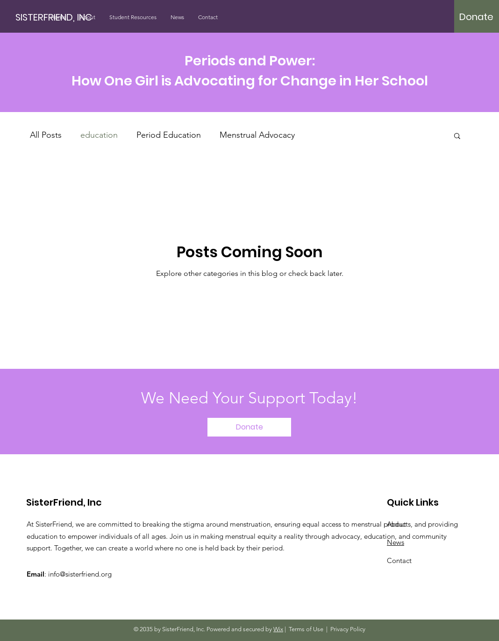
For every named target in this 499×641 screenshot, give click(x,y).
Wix (278, 629)
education (99, 135)
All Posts (46, 135)
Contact (399, 560)
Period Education (168, 135)
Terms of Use (306, 629)
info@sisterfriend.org (80, 574)
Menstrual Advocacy (257, 135)
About (396, 524)
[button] (457, 136)
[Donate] (476, 16)
